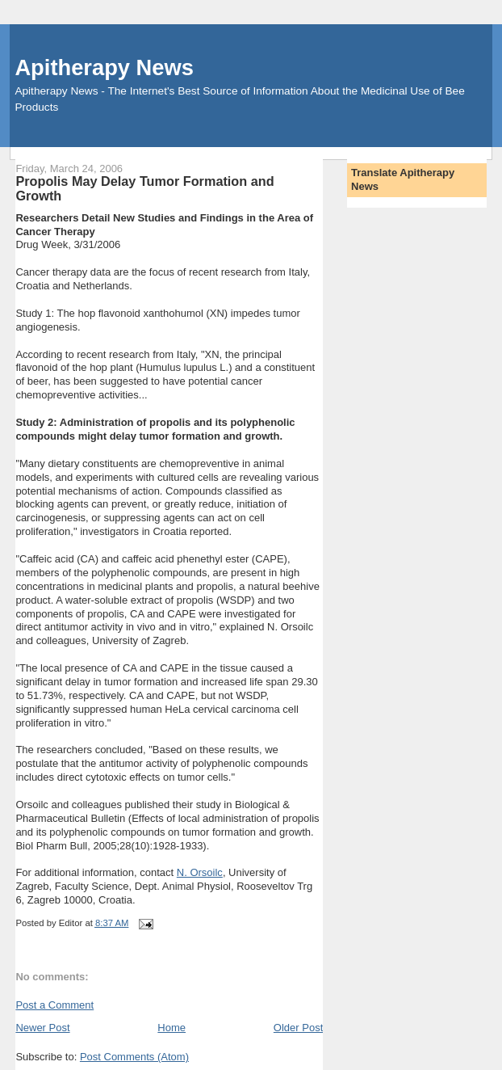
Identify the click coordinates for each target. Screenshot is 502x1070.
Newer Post (42, 1028)
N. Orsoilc (200, 872)
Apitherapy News (104, 67)
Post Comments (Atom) (134, 1057)
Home (171, 1028)
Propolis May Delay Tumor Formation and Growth (144, 188)
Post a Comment (54, 1005)
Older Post (298, 1028)
